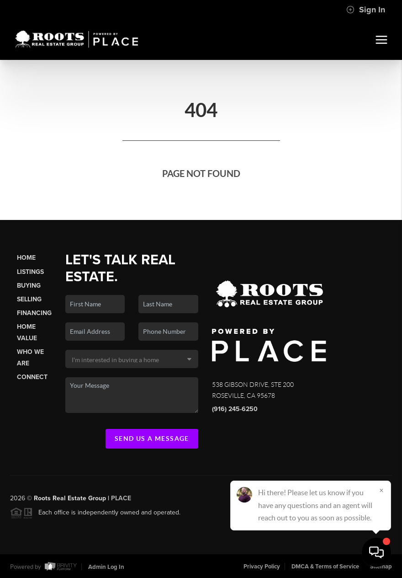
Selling (29, 299)
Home (26, 258)
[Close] (381, 490)
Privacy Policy (261, 566)
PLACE (121, 500)
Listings (30, 272)
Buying (29, 285)
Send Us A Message (152, 438)
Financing (34, 313)
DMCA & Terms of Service (325, 566)
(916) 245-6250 (235, 409)
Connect (32, 377)
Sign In (365, 9)
